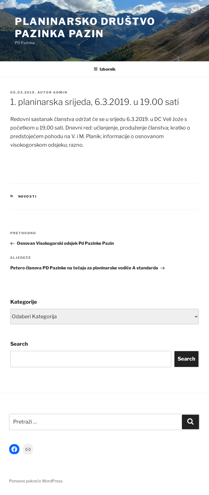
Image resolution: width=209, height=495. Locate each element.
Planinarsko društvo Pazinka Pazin (85, 27)
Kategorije (23, 302)
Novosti (27, 196)
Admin (60, 92)
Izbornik (105, 69)
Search (19, 344)
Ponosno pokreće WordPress (36, 480)
